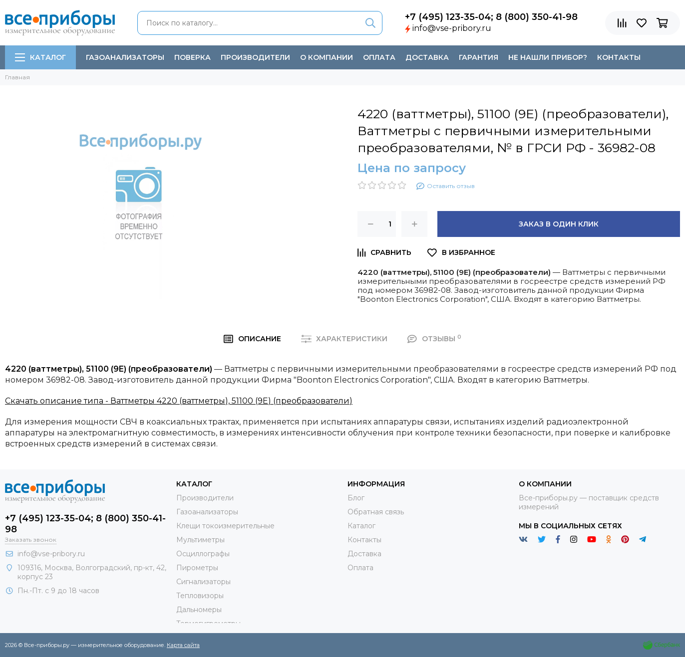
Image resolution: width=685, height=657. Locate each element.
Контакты (619, 57)
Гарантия (478, 57)
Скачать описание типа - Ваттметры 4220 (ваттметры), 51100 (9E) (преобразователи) (178, 401)
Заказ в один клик (559, 223)
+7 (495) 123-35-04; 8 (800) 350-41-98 (491, 16)
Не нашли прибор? (547, 57)
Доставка (427, 57)
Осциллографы (203, 553)
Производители (255, 57)
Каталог (40, 57)
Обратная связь (375, 511)
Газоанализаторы (125, 57)
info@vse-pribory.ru (451, 28)
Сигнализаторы (203, 581)
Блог (355, 497)
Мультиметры (200, 539)
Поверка (192, 57)
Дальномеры (199, 609)
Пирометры (197, 567)
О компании (326, 57)
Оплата (379, 57)
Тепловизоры (200, 595)
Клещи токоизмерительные (225, 525)
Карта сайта (183, 645)
